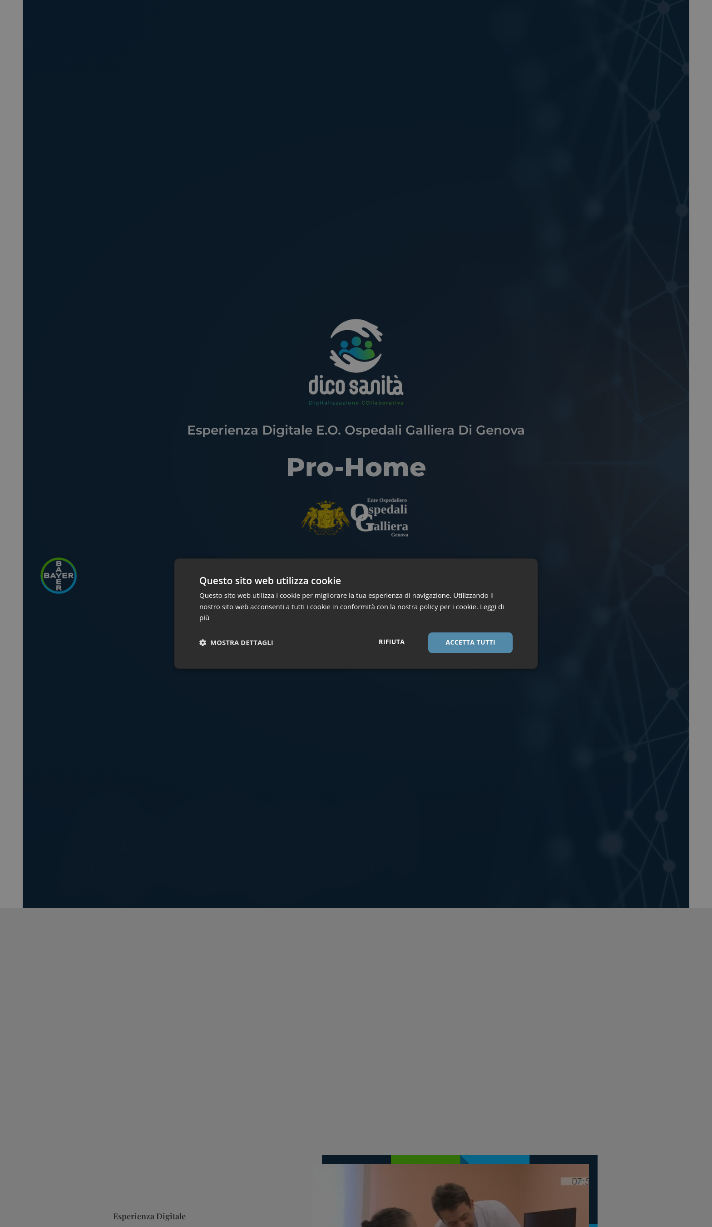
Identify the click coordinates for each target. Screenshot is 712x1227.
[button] (236, 643)
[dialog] (356, 613)
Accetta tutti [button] (470, 642)
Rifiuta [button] (392, 641)
